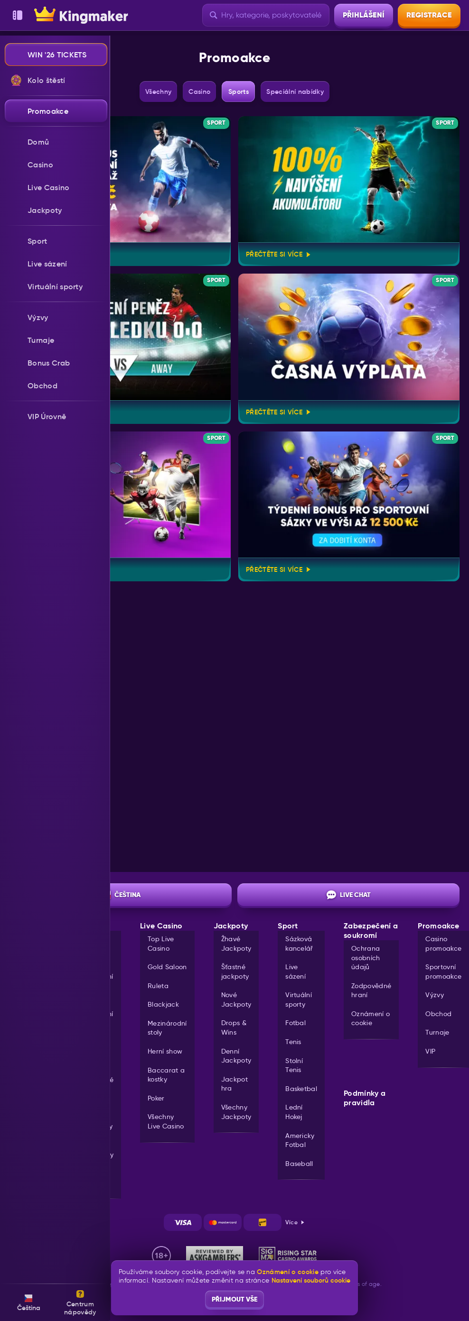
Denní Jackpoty (236, 1056)
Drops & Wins (233, 1027)
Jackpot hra (234, 1084)
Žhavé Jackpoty (236, 944)
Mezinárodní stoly (167, 1028)
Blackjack (163, 1004)
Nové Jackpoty (236, 1000)
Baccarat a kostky (166, 1075)
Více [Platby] (295, 1222)
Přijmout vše (234, 1299)
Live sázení (295, 972)
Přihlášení (364, 15)
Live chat (349, 894)
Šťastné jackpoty (235, 972)
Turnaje (437, 1032)
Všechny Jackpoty (236, 1112)
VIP (430, 1051)
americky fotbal (300, 1140)
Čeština (121, 894)
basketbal (301, 1088)
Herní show (165, 1051)
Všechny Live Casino (166, 1121)
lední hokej (294, 1112)
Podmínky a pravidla (364, 1098)
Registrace (429, 15)
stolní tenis (294, 1065)
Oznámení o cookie (370, 1018)
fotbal (295, 1022)
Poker (156, 1098)
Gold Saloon (167, 967)
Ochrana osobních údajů (365, 957)
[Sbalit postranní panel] (18, 15)
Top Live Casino (161, 944)
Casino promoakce (443, 944)
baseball (299, 1163)
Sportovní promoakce (443, 972)
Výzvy (434, 995)
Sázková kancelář (299, 944)
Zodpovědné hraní (371, 991)
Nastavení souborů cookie (311, 1280)
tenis (293, 1041)
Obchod (438, 1013)
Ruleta (158, 986)
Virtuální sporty (298, 1000)
